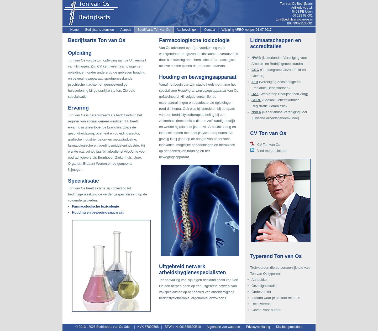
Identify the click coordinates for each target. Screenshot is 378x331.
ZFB (254, 82)
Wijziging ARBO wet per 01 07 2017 (247, 30)
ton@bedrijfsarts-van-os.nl (294, 19)
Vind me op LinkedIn (272, 151)
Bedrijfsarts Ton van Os (154, 30)
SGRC (256, 100)
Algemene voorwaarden (223, 327)
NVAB (256, 58)
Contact (209, 30)
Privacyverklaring (258, 327)
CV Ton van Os (268, 145)
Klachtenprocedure (289, 327)
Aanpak (125, 30)
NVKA (256, 112)
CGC (255, 70)
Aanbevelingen (187, 30)
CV (99, 66)
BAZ (255, 94)
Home (74, 30)
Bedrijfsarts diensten (99, 30)
